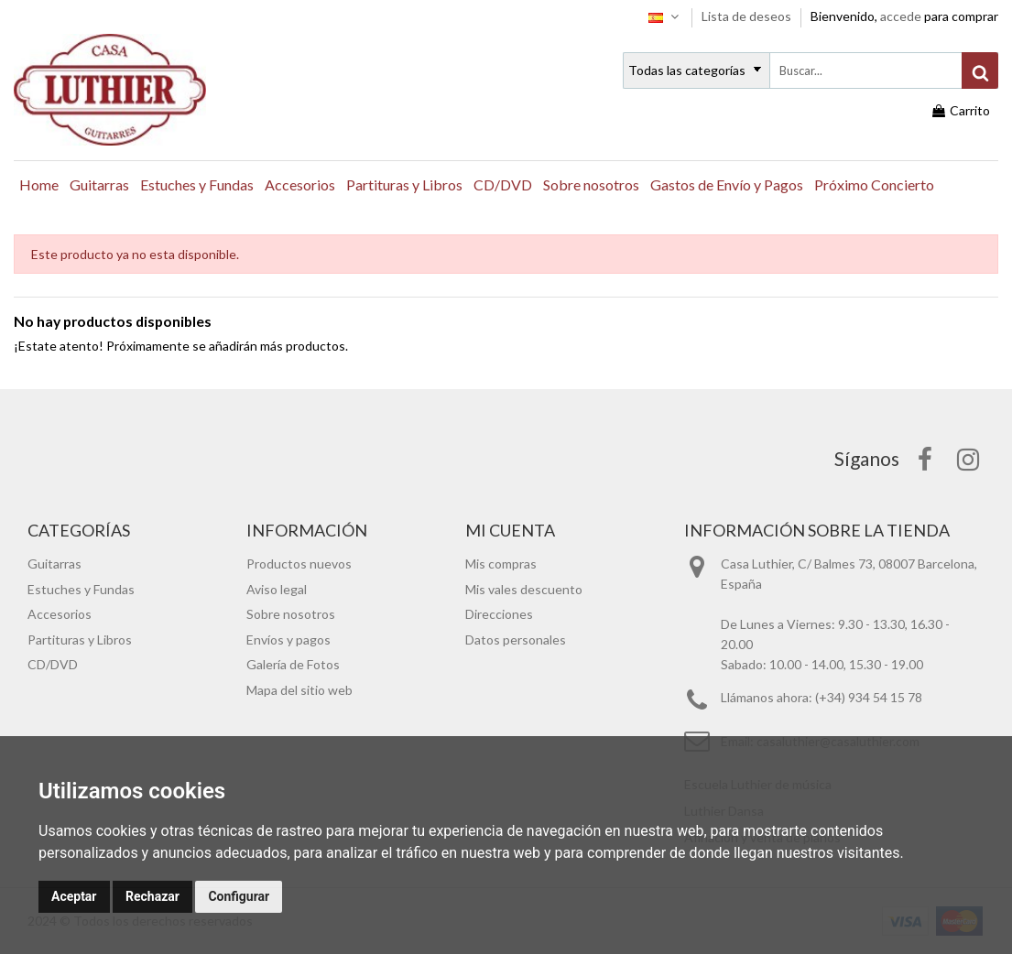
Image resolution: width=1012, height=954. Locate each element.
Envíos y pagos (288, 639)
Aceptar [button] (74, 896)
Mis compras (501, 563)
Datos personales (515, 639)
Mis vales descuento (523, 589)
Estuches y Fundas (81, 589)
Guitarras (54, 563)
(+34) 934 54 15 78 (868, 697)
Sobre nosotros (290, 614)
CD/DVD (52, 664)
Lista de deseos (748, 16)
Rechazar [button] (152, 896)
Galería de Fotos (293, 664)
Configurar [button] (238, 896)
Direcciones (499, 614)
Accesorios (59, 614)
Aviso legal (276, 589)
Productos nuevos (299, 563)
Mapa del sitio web (299, 690)
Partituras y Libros (79, 639)
